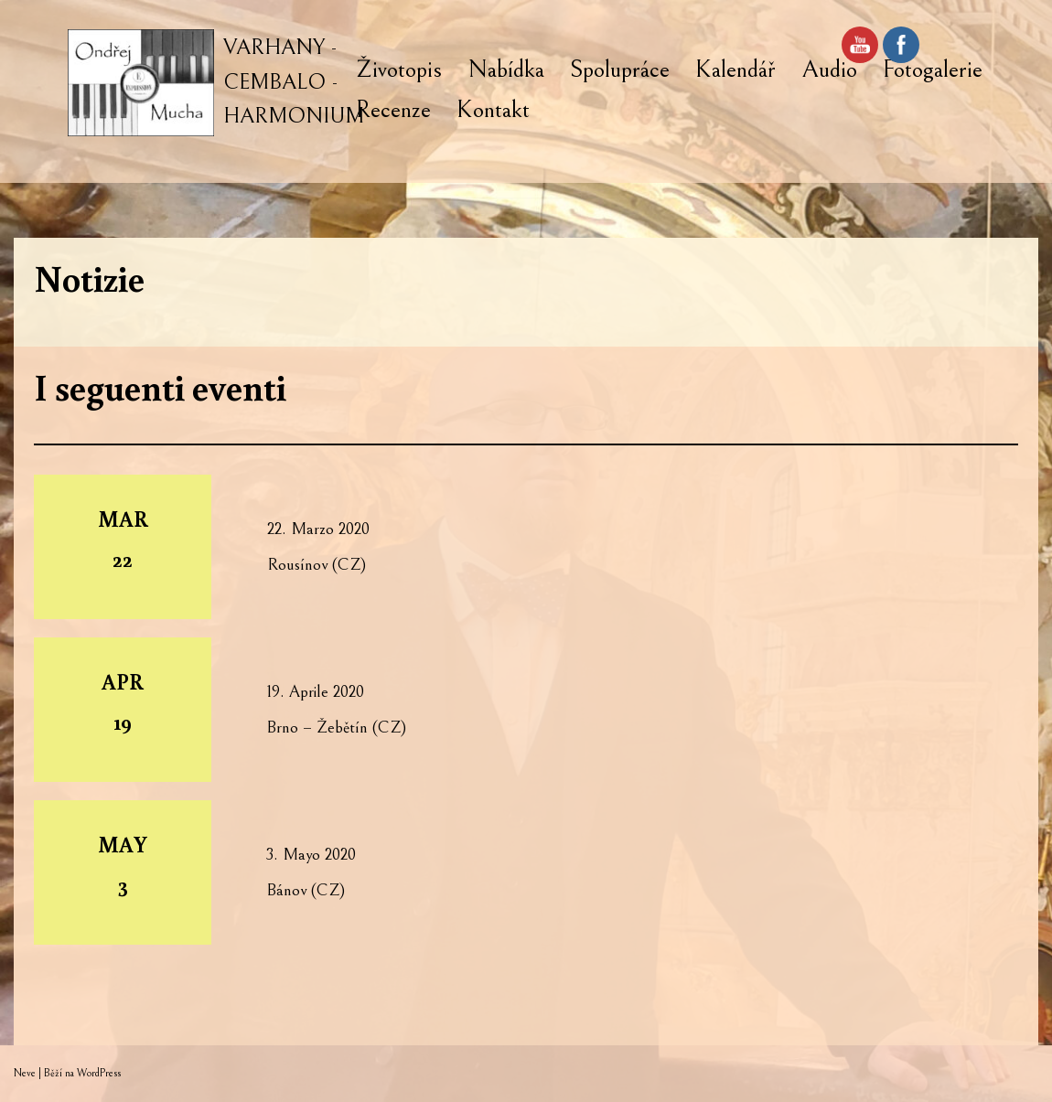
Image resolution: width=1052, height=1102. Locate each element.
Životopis (399, 69)
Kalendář (735, 69)
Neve (25, 1073)
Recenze (393, 109)
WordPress (99, 1073)
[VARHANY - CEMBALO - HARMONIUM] (216, 82)
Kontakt (493, 109)
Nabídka (505, 69)
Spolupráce (620, 69)
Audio (829, 69)
